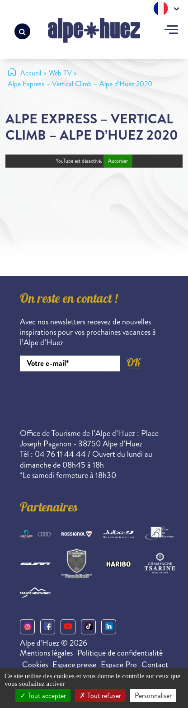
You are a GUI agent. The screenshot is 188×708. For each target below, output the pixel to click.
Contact (154, 664)
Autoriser (118, 161)
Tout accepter (43, 695)
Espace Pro (119, 664)
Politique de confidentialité (120, 653)
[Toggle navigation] (171, 31)
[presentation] (88, 396)
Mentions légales (46, 653)
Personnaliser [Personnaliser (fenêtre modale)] (153, 695)
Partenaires (49, 508)
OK (133, 363)
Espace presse (74, 664)
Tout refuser (100, 695)
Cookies (35, 664)
